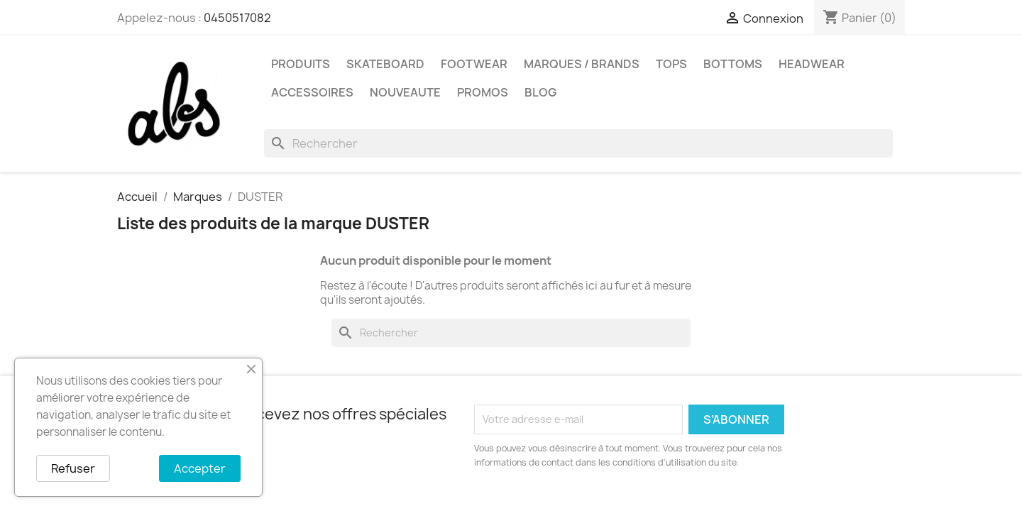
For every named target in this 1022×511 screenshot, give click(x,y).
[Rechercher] (578, 143)
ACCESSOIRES (312, 92)
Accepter (200, 468)
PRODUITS (300, 64)
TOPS (671, 64)
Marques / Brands (581, 64)
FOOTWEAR (474, 64)
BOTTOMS (732, 64)
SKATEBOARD (385, 64)
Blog (540, 92)
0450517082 (237, 18)
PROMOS (482, 92)
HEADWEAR (812, 64)
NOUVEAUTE (405, 92)
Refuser (73, 468)
